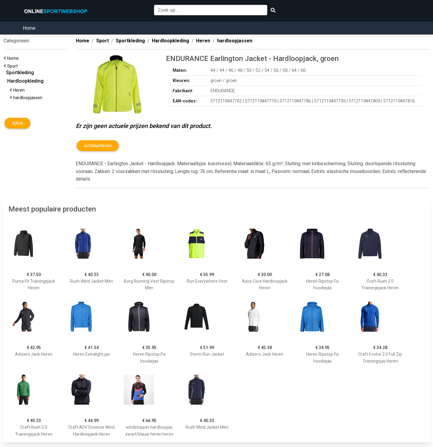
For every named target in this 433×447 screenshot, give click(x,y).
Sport (13, 66)
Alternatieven (98, 146)
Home (29, 28)
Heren (19, 90)
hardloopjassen (28, 97)
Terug (17, 123)
